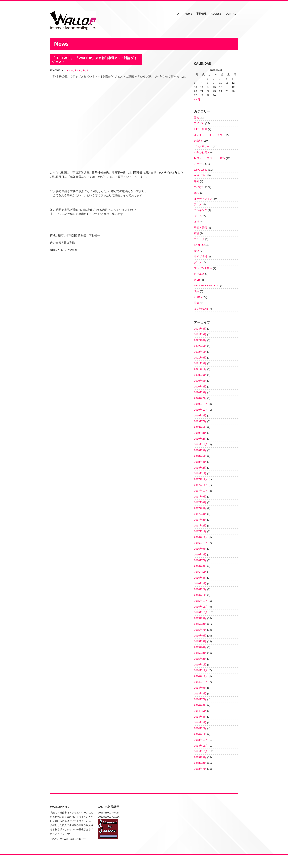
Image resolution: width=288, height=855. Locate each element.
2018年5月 (200, 456)
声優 (196, 233)
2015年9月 (200, 618)
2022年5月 (200, 346)
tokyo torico (200, 169)
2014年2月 (200, 728)
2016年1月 (200, 595)
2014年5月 (200, 710)
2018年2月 (200, 467)
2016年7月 (200, 560)
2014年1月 (200, 734)
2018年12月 (201, 444)
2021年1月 (200, 369)
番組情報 (201, 13)
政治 (196, 221)
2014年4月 (200, 716)
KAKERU (199, 244)
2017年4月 (200, 513)
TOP (178, 13)
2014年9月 (200, 687)
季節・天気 (200, 227)
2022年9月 (200, 334)
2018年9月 (200, 450)
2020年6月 (200, 374)
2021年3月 (200, 363)
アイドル (199, 123)
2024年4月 (200, 328)
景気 (196, 302)
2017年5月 (200, 508)
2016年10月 (201, 542)
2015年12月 (201, 600)
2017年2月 (200, 525)
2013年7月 (200, 768)
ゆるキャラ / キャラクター (209, 134)
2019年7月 (200, 421)
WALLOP (199, 175)
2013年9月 (200, 757)
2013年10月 (201, 751)
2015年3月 (200, 652)
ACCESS (216, 13)
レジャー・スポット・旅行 (209, 158)
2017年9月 (200, 496)
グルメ (198, 262)
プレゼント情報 (203, 268)
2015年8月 (200, 624)
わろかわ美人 (202, 152)
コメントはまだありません (76, 70)
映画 (196, 291)
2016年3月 (200, 583)
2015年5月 (200, 641)
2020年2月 (200, 398)
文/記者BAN (201, 308)
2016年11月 (201, 537)
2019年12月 (201, 403)
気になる (199, 187)
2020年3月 (200, 392)
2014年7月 (200, 699)
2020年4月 (200, 386)
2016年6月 (200, 566)
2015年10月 (201, 612)
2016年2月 (200, 589)
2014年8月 (200, 693)
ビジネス (199, 273)
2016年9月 (200, 548)
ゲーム (198, 215)
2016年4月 (200, 577)
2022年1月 (200, 351)
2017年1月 (200, 531)
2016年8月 (200, 554)
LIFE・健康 (200, 129)
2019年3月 (200, 432)
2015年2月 (200, 658)
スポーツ (199, 163)
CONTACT (231, 13)
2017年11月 (201, 485)
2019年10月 (201, 409)
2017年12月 (201, 479)
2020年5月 (200, 380)
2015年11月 (201, 606)
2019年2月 (200, 438)
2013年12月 (201, 739)
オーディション (203, 198)
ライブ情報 (200, 256)
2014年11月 (201, 676)
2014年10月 (201, 681)
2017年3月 (200, 519)
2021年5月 (200, 357)
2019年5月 (200, 427)
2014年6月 (200, 705)
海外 (196, 181)
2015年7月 (200, 629)
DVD (196, 192)
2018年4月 (200, 461)
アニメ (198, 204)
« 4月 (197, 99)
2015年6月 (200, 635)
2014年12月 (201, 670)
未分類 (198, 140)
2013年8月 (200, 763)
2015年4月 (200, 647)
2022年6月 (200, 340)
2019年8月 (200, 415)
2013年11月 (201, 745)
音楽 (196, 117)
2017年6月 (200, 502)
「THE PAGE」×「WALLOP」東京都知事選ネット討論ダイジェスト (94, 60)
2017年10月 (201, 490)
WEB (197, 279)
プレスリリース (203, 146)
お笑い (198, 297)
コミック (199, 239)
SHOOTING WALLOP (206, 285)
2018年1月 (200, 473)
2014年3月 (200, 722)
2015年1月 (200, 664)
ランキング (200, 210)
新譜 (196, 250)
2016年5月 (200, 571)
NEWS (188, 13)
